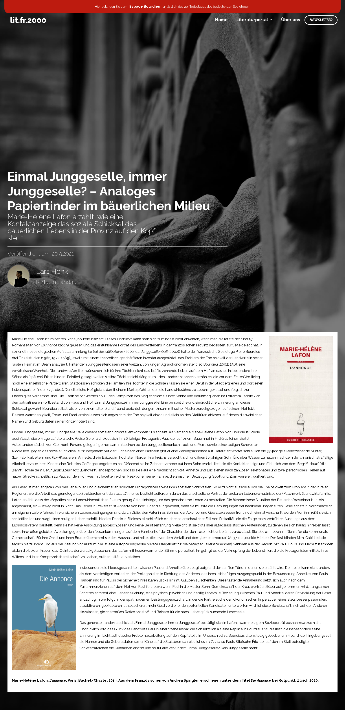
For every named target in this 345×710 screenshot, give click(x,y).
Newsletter (321, 20)
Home (221, 19)
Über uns (290, 19)
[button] (254, 19)
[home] (28, 20)
